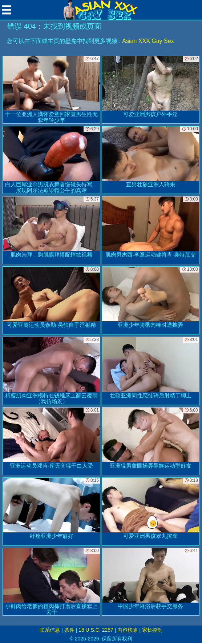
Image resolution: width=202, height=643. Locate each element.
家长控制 (152, 630)
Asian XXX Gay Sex (148, 41)
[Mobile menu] (6, 10)
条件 (69, 630)
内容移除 (127, 630)
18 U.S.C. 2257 (95, 630)
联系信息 (50, 630)
